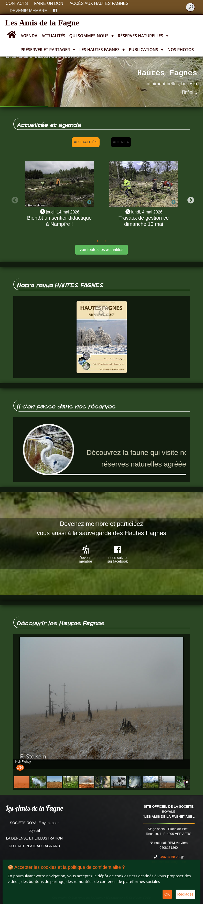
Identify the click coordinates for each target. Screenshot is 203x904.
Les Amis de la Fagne (42, 22)
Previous (13, 199)
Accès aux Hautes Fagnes (99, 3)
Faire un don (48, 3)
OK (167, 894)
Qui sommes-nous (91, 36)
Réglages (185, 894)
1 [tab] (97, 241)
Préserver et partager (47, 49)
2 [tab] (105, 241)
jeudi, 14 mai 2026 (62, 212)
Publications (146, 49)
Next (189, 199)
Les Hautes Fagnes (102, 49)
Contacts (17, 3)
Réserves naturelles (143, 36)
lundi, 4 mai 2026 (147, 212)
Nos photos (180, 49)
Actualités (53, 36)
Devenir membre (28, 10)
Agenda (28, 36)
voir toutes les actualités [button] (101, 249)
